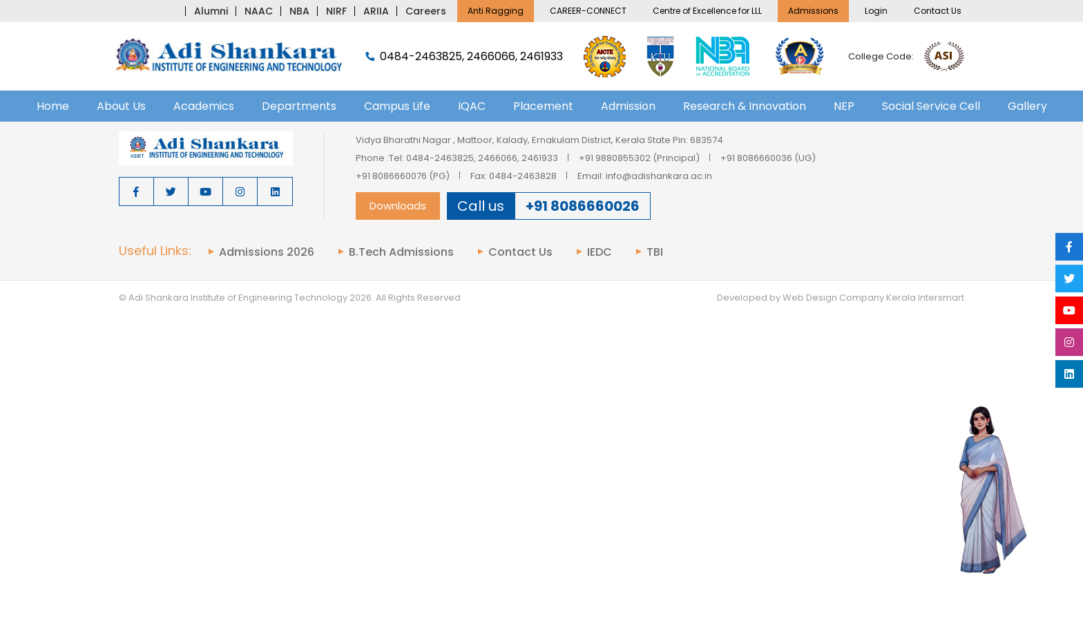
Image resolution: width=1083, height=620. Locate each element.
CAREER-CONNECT (588, 11)
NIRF (336, 11)
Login (876, 11)
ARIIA (376, 11)
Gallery (1027, 106)
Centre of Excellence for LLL (707, 11)
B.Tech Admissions (401, 252)
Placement (543, 106)
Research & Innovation (744, 106)
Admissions (813, 11)
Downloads (398, 205)
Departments (299, 106)
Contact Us (937, 11)
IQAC (472, 106)
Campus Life (397, 106)
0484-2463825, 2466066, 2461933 (464, 56)
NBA (299, 11)
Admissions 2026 (266, 252)
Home (53, 106)
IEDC (599, 252)
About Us (121, 106)
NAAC (259, 11)
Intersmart (941, 297)
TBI (654, 252)
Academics (203, 106)
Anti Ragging (496, 11)
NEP (844, 106)
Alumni (211, 11)
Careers (425, 11)
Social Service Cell (931, 106)
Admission (628, 106)
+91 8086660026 (583, 206)
